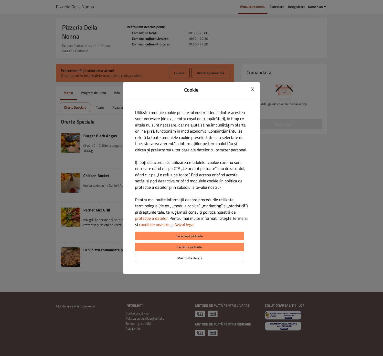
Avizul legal (184, 224)
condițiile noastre (154, 224)
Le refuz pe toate (189, 247)
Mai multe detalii (189, 258)
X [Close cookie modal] (252, 89)
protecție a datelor (151, 218)
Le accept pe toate (189, 236)
